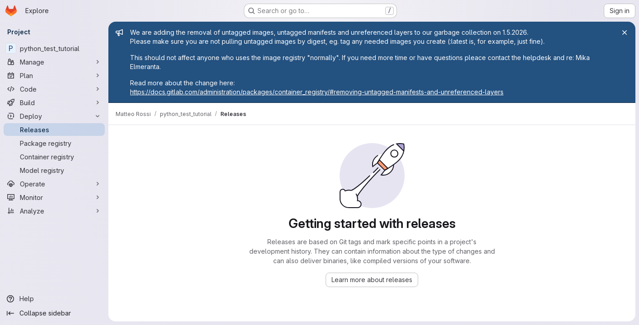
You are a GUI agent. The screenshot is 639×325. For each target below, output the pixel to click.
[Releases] (54, 129)
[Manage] (54, 62)
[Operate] (54, 183)
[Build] (54, 102)
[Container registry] (54, 156)
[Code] (54, 89)
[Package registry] (54, 143)
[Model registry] (54, 170)
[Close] (624, 32)
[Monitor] (54, 197)
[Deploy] (54, 116)
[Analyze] (54, 210)
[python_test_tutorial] (54, 48)
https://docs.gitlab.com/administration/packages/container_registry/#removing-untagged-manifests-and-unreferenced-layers (317, 92)
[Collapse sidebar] (54, 313)
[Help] (54, 298)
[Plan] (54, 75)
